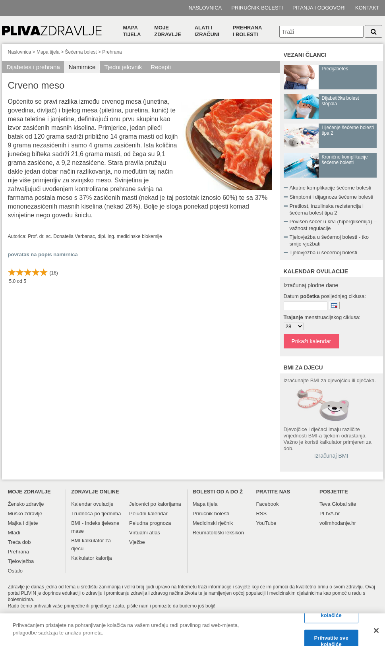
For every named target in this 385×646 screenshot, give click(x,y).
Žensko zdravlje (26, 504)
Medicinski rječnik (213, 523)
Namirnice (82, 67)
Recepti (161, 67)
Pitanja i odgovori (319, 8)
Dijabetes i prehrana (33, 67)
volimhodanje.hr (337, 523)
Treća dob (19, 542)
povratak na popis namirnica (43, 254)
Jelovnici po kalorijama (155, 504)
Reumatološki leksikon (218, 533)
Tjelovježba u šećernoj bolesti (324, 252)
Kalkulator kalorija (91, 558)
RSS (261, 513)
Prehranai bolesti (247, 31)
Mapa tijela (132, 31)
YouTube (266, 523)
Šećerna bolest (81, 52)
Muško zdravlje (25, 513)
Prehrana (112, 52)
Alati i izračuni (207, 31)
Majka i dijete (23, 523)
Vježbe (137, 542)
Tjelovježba (21, 561)
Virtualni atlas (144, 533)
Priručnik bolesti (257, 8)
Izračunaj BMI (331, 456)
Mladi (14, 533)
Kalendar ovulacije (92, 504)
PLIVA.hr (329, 513)
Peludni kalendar (148, 513)
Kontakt (367, 8)
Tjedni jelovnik (123, 67)
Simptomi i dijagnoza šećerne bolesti (331, 197)
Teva (324, 504)
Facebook (267, 504)
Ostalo (15, 571)
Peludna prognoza (150, 523)
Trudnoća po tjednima (96, 513)
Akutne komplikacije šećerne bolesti (330, 188)
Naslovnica (205, 8)
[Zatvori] (376, 634)
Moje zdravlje (167, 31)
